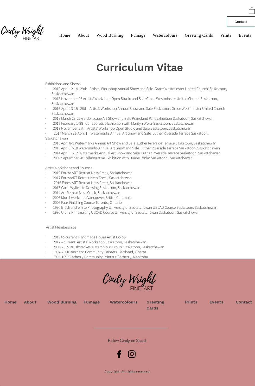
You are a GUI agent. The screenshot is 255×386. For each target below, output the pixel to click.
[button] (252, 10)
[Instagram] (132, 354)
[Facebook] (119, 354)
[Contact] (241, 21)
